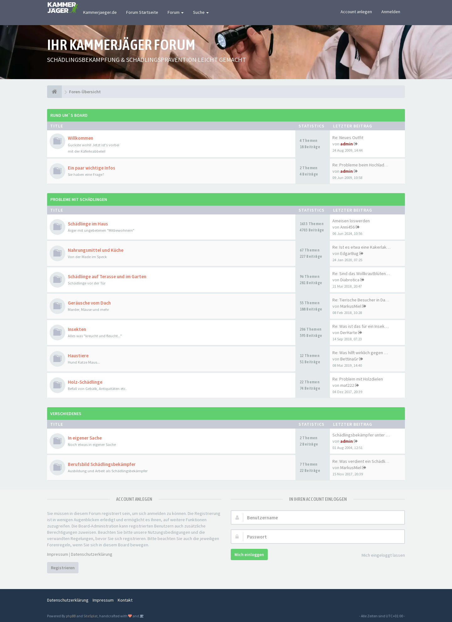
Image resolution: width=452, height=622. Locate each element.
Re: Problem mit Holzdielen (357, 379)
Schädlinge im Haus (88, 224)
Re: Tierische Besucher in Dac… (361, 300)
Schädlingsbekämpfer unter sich (362, 435)
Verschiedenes (65, 413)
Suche (201, 12)
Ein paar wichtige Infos (91, 168)
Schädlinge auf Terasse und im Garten (107, 276)
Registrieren (63, 568)
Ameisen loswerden (351, 221)
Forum (176, 12)
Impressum (57, 554)
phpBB (71, 616)
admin (346, 144)
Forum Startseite (142, 12)
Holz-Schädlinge (85, 382)
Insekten (77, 329)
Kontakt (125, 600)
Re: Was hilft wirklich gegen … (360, 352)
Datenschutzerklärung (91, 554)
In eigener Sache (85, 438)
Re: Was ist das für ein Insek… (360, 326)
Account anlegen (356, 11)
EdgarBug (349, 253)
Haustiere (78, 356)
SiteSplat (90, 616)
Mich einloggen (249, 554)
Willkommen (80, 138)
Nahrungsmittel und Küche (95, 250)
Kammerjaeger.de (100, 12)
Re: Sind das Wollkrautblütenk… (362, 273)
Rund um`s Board (69, 115)
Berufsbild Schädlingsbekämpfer (102, 464)
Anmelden (390, 11)
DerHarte (348, 332)
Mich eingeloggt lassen (380, 555)
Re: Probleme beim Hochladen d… (364, 165)
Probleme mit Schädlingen (78, 199)
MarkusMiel (350, 306)
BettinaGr (349, 359)
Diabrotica (349, 280)
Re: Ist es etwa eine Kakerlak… (361, 247)
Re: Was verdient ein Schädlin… (361, 461)
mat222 (347, 385)
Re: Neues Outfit (347, 137)
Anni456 (347, 227)
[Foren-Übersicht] (54, 91)
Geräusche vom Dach (89, 303)
